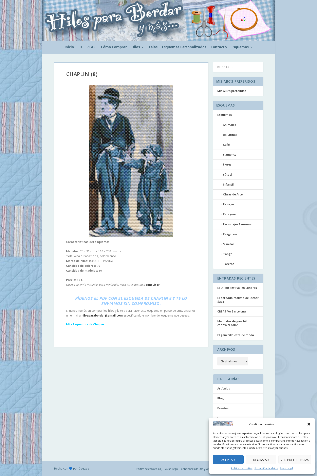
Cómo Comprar (114, 47)
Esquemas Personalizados (184, 47)
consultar (153, 285)
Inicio (69, 47)
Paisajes (228, 204)
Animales (229, 125)
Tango (227, 254)
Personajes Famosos (237, 224)
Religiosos (230, 234)
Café (226, 145)
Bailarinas (230, 135)
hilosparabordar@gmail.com (102, 315)
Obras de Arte (233, 194)
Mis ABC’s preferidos (231, 91)
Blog (220, 398)
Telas (152, 47)
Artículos (223, 388)
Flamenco (230, 154)
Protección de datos (266, 468)
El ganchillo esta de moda (235, 335)
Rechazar (261, 460)
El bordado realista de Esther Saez (238, 299)
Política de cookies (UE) (149, 469)
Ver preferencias (295, 460)
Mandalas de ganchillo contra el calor (233, 323)
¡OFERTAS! (87, 47)
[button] (309, 424)
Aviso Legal (286, 468)
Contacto (219, 47)
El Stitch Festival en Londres (237, 288)
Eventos (222, 408)
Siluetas (228, 244)
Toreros (228, 264)
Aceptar (228, 460)
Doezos (83, 468)
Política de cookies (242, 468)
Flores (227, 164)
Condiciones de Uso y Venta (196, 469)
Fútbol (227, 174)
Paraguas (229, 214)
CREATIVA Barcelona (231, 311)
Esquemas (240, 47)
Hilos (135, 47)
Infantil (228, 184)
